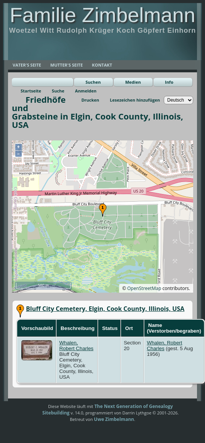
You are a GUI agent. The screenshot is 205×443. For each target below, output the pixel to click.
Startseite (31, 91)
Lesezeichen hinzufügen (135, 100)
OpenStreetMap (144, 288)
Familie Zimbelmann (102, 14)
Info (169, 82)
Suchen (93, 82)
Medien (133, 82)
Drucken (90, 100)
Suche (58, 91)
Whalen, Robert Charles (76, 345)
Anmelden (86, 91)
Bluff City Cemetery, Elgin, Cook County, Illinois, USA (105, 308)
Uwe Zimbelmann (114, 419)
